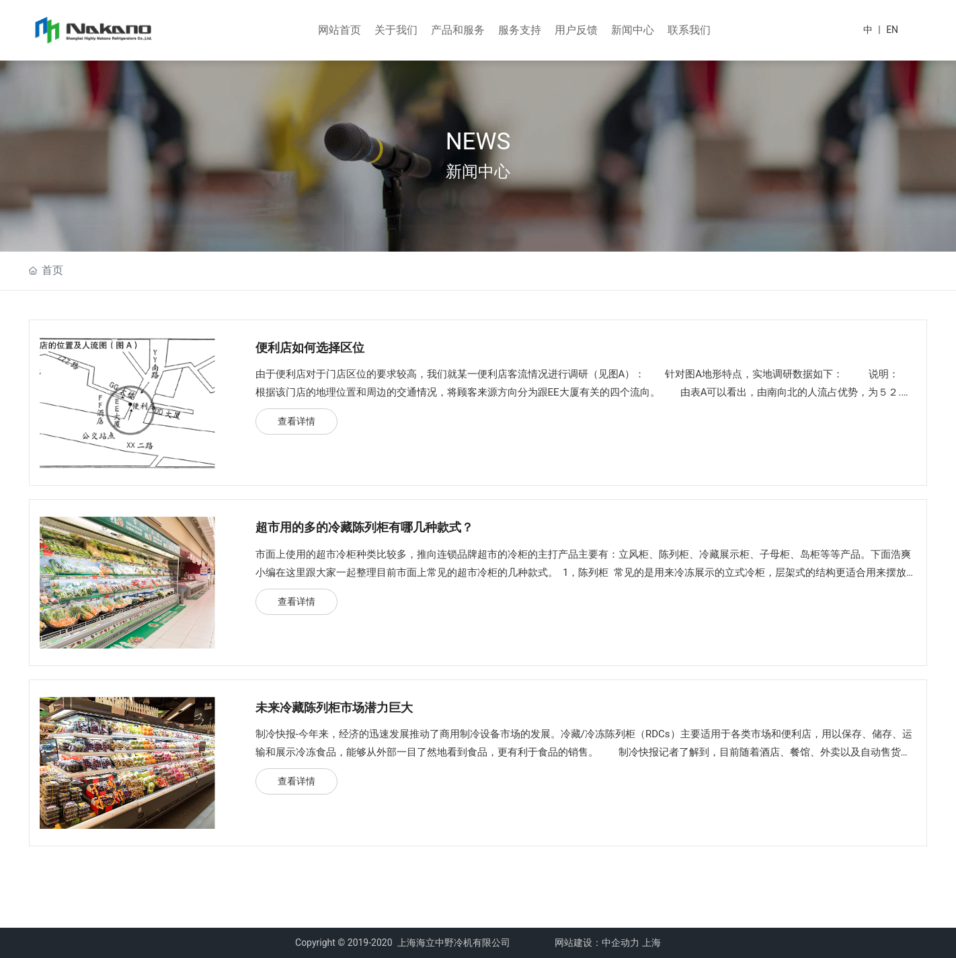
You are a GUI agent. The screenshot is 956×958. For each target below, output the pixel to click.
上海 (651, 942)
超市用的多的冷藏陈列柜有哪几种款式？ (364, 527)
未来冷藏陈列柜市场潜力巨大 (334, 707)
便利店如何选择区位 (309, 347)
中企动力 (620, 942)
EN (892, 29)
